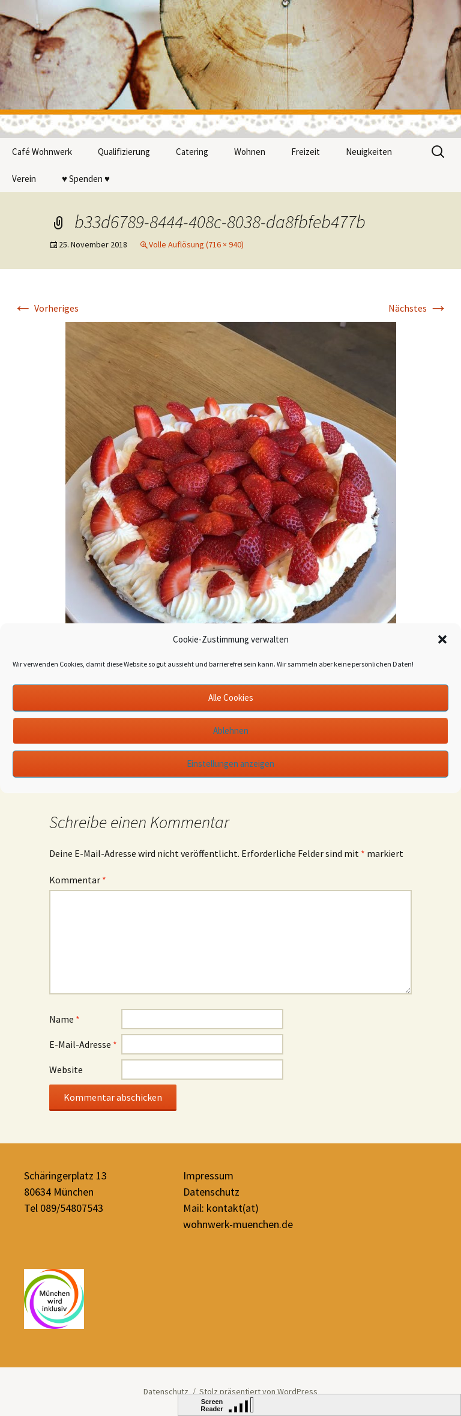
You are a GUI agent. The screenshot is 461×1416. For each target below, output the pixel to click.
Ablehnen (231, 730)
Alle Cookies (230, 697)
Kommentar (77, 880)
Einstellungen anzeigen (230, 763)
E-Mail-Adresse (83, 1044)
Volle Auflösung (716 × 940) (196, 244)
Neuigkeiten (369, 151)
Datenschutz (211, 1192)
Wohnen (249, 151)
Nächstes (418, 308)
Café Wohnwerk (42, 151)
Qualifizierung (124, 151)
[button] (442, 640)
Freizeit (305, 151)
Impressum (208, 1175)
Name (64, 1019)
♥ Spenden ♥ (86, 178)
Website (66, 1070)
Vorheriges (46, 308)
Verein (24, 178)
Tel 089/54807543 (63, 1208)
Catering (192, 151)
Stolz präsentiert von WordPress (258, 1391)
